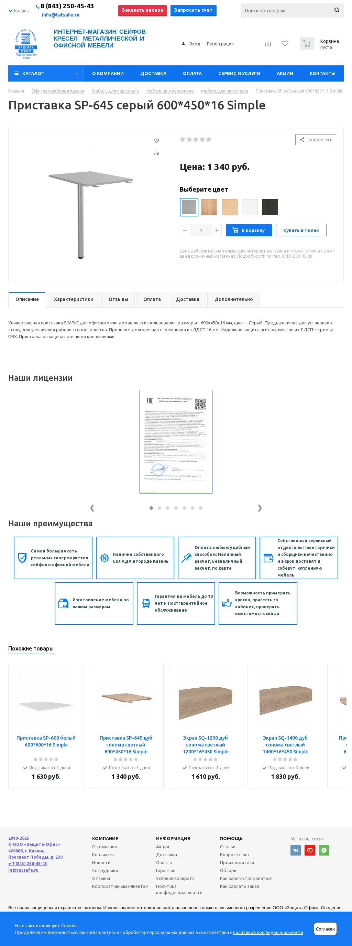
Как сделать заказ (239, 886)
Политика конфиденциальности (179, 889)
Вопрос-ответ (235, 854)
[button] (151, 508)
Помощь (231, 838)
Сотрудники (105, 870)
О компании (108, 73)
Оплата (192, 73)
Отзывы (101, 878)
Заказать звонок (142, 10)
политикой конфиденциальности (268, 932)
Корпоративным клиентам (120, 886)
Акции (285, 73)
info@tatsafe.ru (60, 15)
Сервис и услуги (239, 73)
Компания (105, 838)
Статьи (227, 846)
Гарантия (165, 870)
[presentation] (92, 507)
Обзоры (229, 870)
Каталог (33, 73)
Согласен (325, 929)
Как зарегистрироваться (246, 878)
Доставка (153, 73)
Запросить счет (193, 10)
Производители (237, 862)
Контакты (323, 73)
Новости (101, 862)
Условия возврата (175, 878)
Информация (173, 838)
